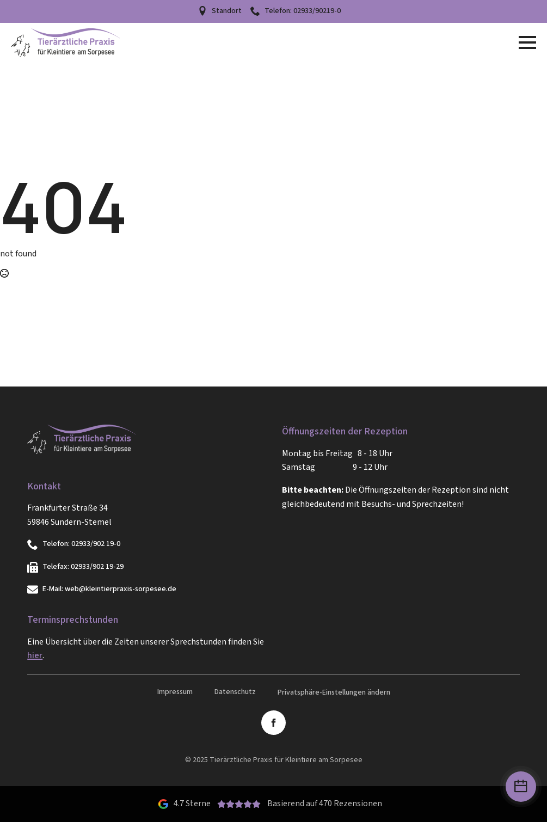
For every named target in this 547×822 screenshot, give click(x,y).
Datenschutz (235, 691)
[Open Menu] (527, 42)
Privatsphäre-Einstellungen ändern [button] (334, 692)
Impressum (175, 691)
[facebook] (273, 722)
